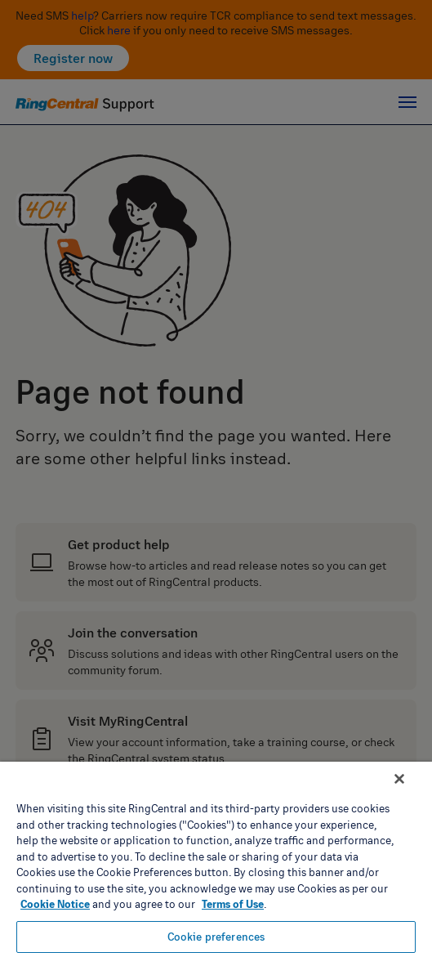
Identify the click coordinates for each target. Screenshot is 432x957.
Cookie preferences (216, 936)
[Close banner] (399, 779)
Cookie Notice (55, 903)
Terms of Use (233, 903)
